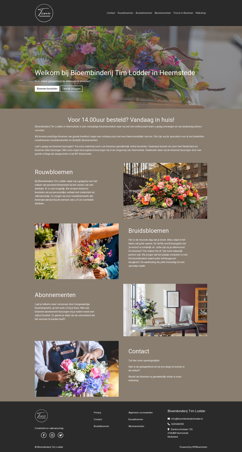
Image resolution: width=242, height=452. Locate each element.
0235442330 (176, 424)
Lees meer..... (44, 210)
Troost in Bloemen (183, 12)
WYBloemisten (199, 447)
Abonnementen (163, 12)
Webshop (201, 12)
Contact (111, 12)
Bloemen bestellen (47, 88)
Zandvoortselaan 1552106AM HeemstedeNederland (180, 433)
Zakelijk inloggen (71, 88)
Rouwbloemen (125, 12)
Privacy (97, 412)
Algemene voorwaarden (140, 412)
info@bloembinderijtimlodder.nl (185, 418)
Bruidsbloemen (144, 12)
